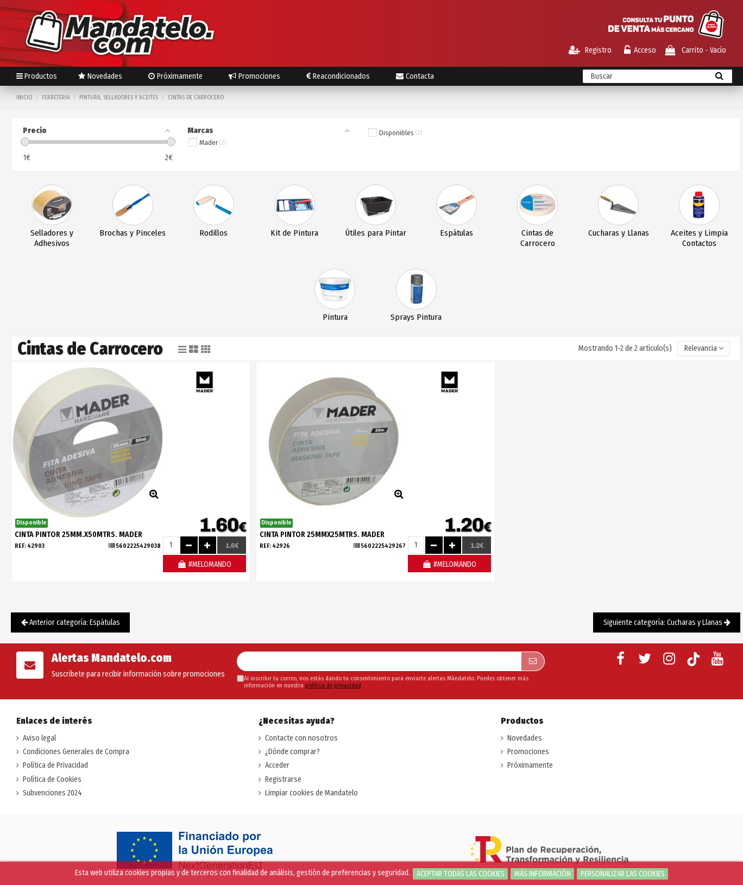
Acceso (640, 50)
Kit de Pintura (294, 233)
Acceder (277, 765)
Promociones (528, 751)
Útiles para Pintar (375, 233)
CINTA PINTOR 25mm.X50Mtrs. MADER (78, 534)
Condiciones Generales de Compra (76, 751)
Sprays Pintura (416, 317)
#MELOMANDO (204, 564)
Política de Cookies (52, 779)
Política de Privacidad (55, 765)
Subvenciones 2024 (52, 793)
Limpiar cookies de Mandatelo (311, 793)
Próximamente (530, 765)
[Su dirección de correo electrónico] (379, 661)
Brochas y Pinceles (132, 233)
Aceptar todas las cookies (461, 873)
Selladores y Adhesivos (51, 238)
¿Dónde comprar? (292, 751)
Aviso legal (39, 738)
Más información (542, 873)
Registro (590, 50)
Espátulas (456, 233)
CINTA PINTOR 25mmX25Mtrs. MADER (322, 534)
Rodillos (213, 233)
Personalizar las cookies (623, 873)
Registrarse (283, 779)
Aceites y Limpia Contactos (699, 238)
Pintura (335, 317)
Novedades (524, 738)
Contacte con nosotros (301, 738)
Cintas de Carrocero (537, 238)
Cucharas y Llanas (618, 233)
